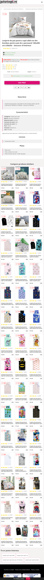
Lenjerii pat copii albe (8, 555)
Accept (28, 578)
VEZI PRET (22, 83)
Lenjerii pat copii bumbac (32, 560)
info (12, 188)
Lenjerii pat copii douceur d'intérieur (34, 9)
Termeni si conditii (9, 570)
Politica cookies (35, 570)
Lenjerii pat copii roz (22, 555)
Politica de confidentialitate (22, 570)
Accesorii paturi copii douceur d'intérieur (13, 9)
